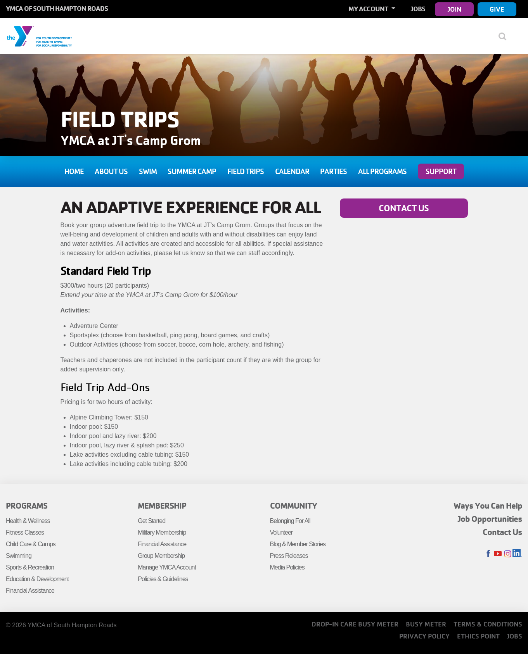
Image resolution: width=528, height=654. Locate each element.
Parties (333, 171)
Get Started (151, 521)
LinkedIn (517, 554)
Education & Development (37, 579)
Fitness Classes (25, 532)
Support (441, 171)
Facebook (488, 554)
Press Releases (289, 555)
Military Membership (162, 532)
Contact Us (404, 208)
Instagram (507, 554)
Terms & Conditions (488, 624)
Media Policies (287, 567)
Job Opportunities (490, 518)
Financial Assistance (30, 590)
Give (497, 9)
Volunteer (281, 532)
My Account (369, 8)
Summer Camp (192, 171)
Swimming (18, 555)
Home (74, 171)
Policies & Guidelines (163, 579)
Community (293, 505)
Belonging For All (290, 521)
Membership (162, 505)
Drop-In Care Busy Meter (355, 624)
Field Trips (245, 171)
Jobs (418, 8)
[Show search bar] (505, 36)
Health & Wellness (28, 521)
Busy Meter (426, 624)
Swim (148, 171)
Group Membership (161, 555)
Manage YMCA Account (167, 567)
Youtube (498, 554)
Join (454, 9)
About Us (111, 171)
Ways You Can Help (488, 505)
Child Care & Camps (30, 544)
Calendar (292, 171)
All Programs (382, 171)
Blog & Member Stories (298, 544)
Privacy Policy (424, 636)
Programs (26, 505)
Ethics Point (478, 636)
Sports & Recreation (30, 567)
